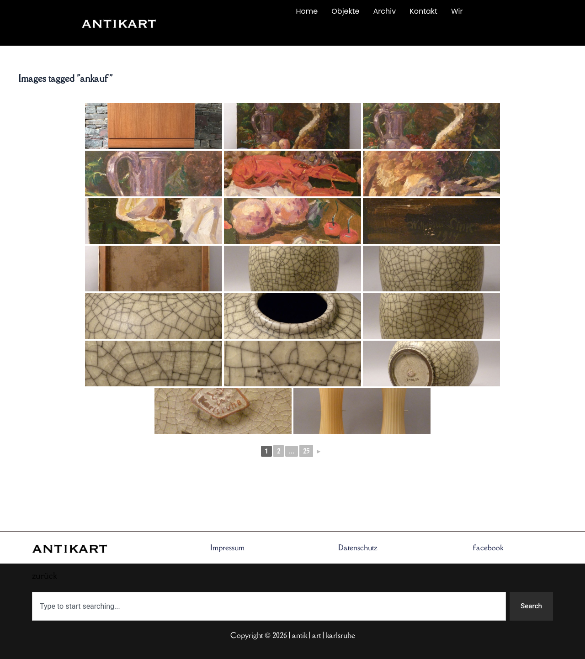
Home (307, 11)
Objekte (345, 11)
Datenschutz (358, 547)
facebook (488, 547)
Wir (457, 11)
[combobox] (268, 606)
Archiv (384, 11)
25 (306, 451)
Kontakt (423, 11)
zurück (218, 32)
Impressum (227, 547)
